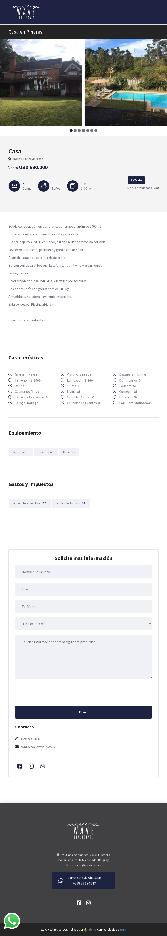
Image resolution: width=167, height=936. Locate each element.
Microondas (21, 452)
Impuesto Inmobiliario (30, 503)
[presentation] (48, 691)
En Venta (136, 180)
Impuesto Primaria (71, 503)
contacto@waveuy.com (37, 747)
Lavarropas (46, 452)
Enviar (83, 712)
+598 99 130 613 (31, 739)
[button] (71, 130)
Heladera (69, 452)
